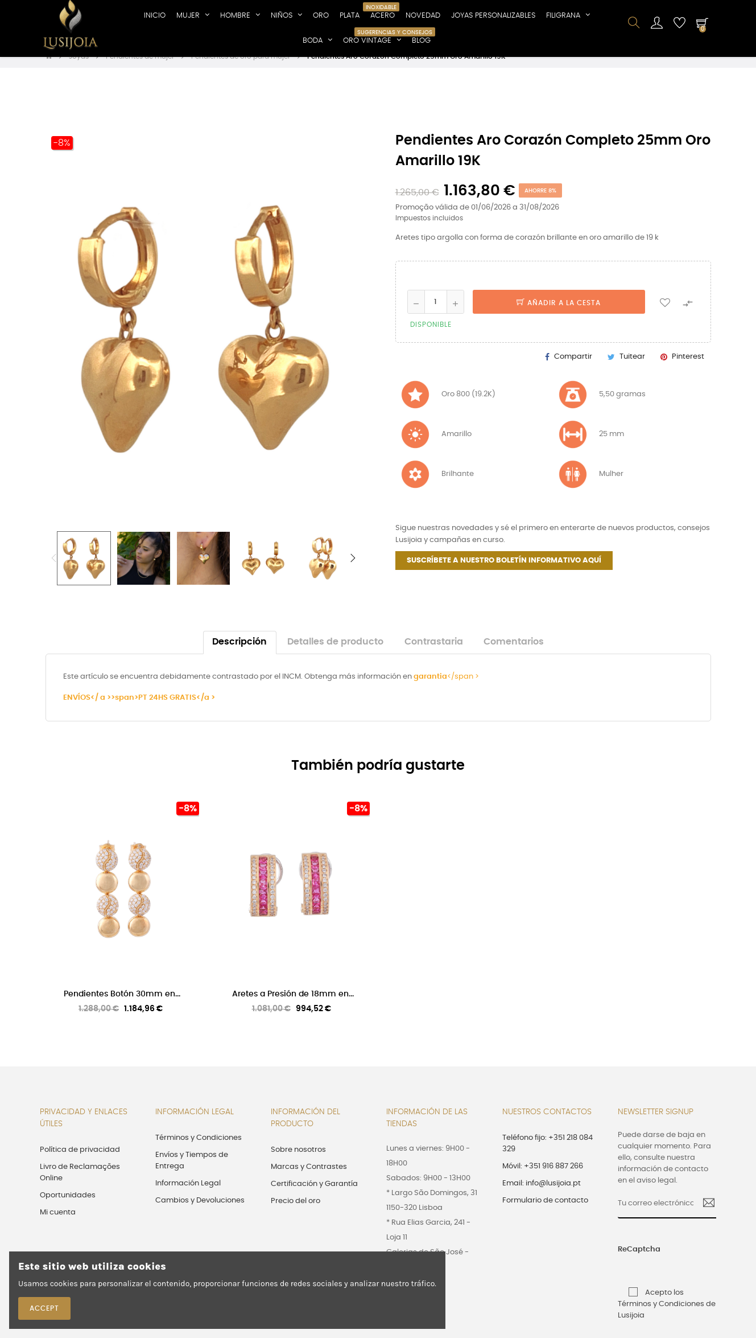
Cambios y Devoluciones (200, 1212)
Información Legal (188, 1195)
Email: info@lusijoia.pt (541, 1195)
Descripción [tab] (239, 654)
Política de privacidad (80, 1161)
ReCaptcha (628, 1261)
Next (352, 570)
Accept (44, 1308)
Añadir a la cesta (559, 314)
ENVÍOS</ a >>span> (100, 709)
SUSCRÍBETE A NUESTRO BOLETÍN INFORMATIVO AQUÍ (504, 572)
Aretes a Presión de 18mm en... (293, 1005)
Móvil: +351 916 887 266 (542, 1178)
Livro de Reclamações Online (80, 1184)
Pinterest (688, 369)
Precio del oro (295, 1213)
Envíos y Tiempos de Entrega (191, 1172)
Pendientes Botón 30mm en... (122, 1005)
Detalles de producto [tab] (335, 654)
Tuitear (632, 369)
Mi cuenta (58, 1224)
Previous (54, 570)
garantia (430, 689)
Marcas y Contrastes (309, 1179)
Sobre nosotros (298, 1161)
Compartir (573, 369)
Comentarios (514, 654)
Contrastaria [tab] (433, 654)
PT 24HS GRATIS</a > (176, 709)
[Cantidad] (436, 313)
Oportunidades (68, 1207)
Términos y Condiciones (198, 1150)
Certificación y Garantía (314, 1196)
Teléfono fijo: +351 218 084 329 (547, 1155)
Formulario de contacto (545, 1212)
